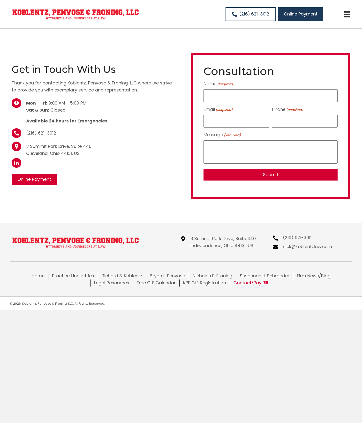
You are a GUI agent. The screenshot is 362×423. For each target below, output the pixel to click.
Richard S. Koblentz (122, 275)
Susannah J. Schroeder (264, 275)
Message (222, 134)
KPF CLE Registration (204, 282)
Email (218, 109)
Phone (287, 109)
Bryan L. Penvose (167, 275)
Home (38, 275)
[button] (16, 162)
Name (219, 84)
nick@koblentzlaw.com (307, 246)
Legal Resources (111, 282)
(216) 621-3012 (41, 132)
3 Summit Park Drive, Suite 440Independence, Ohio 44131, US (223, 241)
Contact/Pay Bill (251, 282)
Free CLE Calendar (156, 282)
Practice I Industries (73, 275)
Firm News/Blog (314, 275)
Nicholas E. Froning (212, 275)
